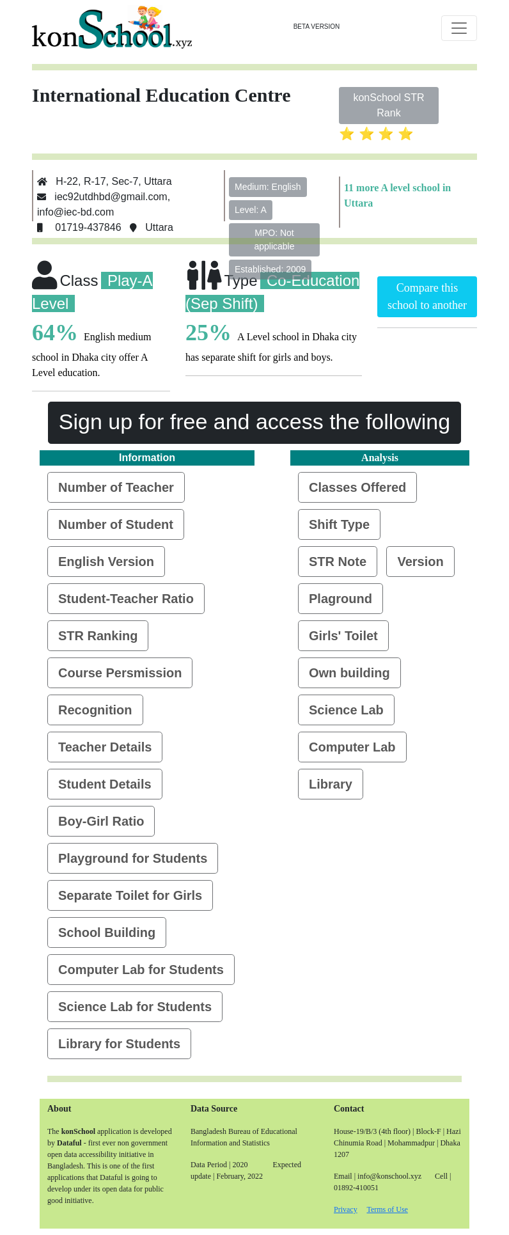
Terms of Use (386, 1209)
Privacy (345, 1209)
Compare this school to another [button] (427, 296)
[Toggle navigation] (459, 28)
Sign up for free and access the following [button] (254, 421)
